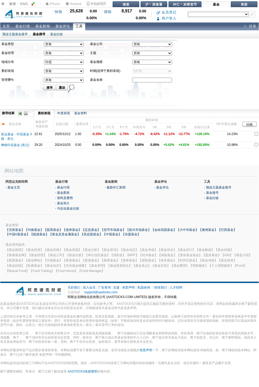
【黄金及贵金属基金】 (64, 234)
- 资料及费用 (64, 198)
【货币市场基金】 (113, 230)
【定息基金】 (90, 230)
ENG (24, 4)
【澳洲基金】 (208, 230)
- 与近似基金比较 (67, 208)
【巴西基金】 (227, 230)
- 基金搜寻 (211, 193)
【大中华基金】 (187, 230)
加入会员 (89, 287)
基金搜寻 (39, 34)
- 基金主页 (13, 187)
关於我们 (74, 287)
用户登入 (166, 18)
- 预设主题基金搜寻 (217, 187)
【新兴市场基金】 (138, 230)
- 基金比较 (211, 198)
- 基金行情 (62, 187)
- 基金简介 (62, 203)
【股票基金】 (53, 230)
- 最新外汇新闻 (115, 187)
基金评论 (62, 26)
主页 (6, 26)
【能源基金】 (39, 234)
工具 (79, 26)
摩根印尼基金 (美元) (15, 145)
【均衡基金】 (34, 230)
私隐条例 (143, 287)
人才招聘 (176, 287)
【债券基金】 (72, 230)
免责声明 (128, 287)
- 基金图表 (62, 193)
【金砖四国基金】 (163, 230)
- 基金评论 (161, 187)
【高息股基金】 (91, 234)
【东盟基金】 (131, 234)
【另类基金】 (15, 230)
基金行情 (22, 26)
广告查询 (104, 287)
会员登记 (166, 12)
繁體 (12, 4)
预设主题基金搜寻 (15, 34)
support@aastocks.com (100, 292)
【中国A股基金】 (18, 234)
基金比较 (56, 34)
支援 (116, 287)
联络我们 (160, 287)
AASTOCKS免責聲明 (82, 371)
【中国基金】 (112, 234)
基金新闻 (42, 26)
